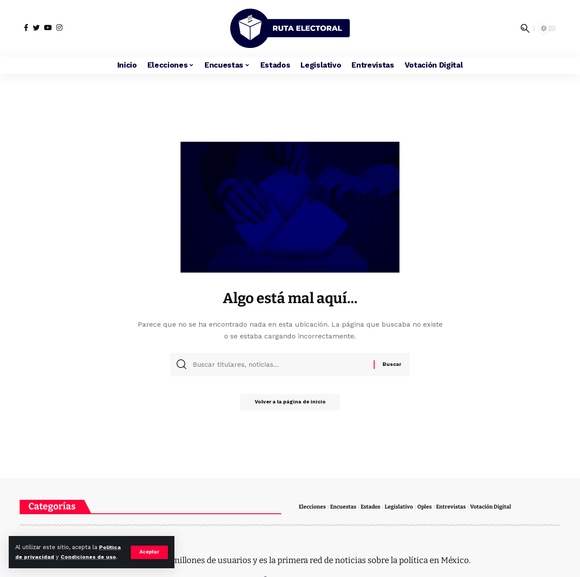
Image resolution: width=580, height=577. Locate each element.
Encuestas (344, 507)
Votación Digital (494, 507)
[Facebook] (26, 27)
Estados (373, 507)
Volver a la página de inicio (290, 404)
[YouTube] (48, 27)
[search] (525, 28)
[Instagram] (59, 27)
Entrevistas (455, 507)
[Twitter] (36, 27)
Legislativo (402, 507)
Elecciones (313, 507)
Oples (427, 507)
